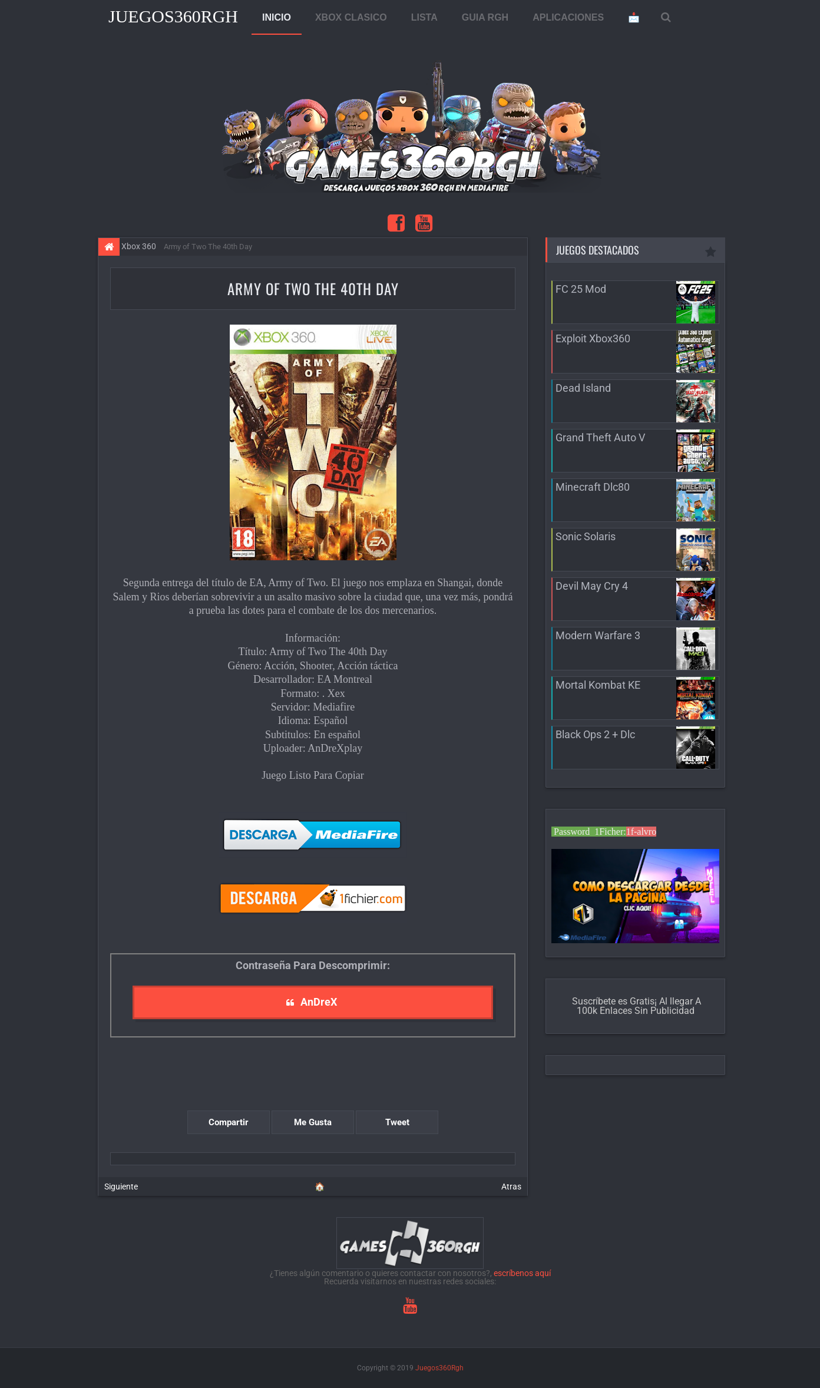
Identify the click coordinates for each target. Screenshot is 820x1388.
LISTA (424, 17)
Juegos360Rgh (173, 16)
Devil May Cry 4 (592, 586)
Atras (511, 1186)
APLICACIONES (568, 17)
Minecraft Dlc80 (593, 487)
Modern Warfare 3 (598, 635)
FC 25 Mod (581, 289)
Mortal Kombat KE (598, 685)
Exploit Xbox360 (593, 338)
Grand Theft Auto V (600, 437)
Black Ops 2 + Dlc (595, 734)
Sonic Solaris (586, 536)
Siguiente (121, 1186)
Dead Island (583, 388)
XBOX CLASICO (351, 17)
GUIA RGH (485, 17)
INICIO (276, 17)
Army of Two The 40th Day (313, 288)
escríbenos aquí (522, 1273)
